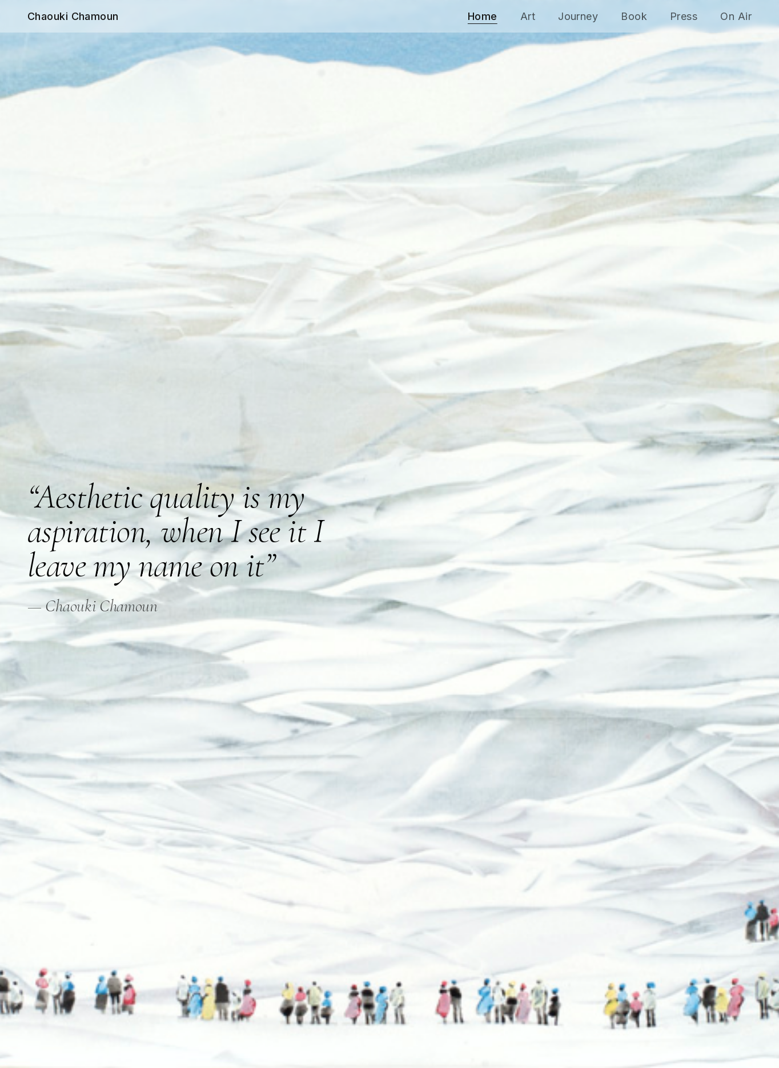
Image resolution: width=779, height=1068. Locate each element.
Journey (578, 16)
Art (527, 16)
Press (683, 16)
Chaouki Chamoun (73, 16)
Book (634, 16)
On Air (736, 16)
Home (482, 16)
